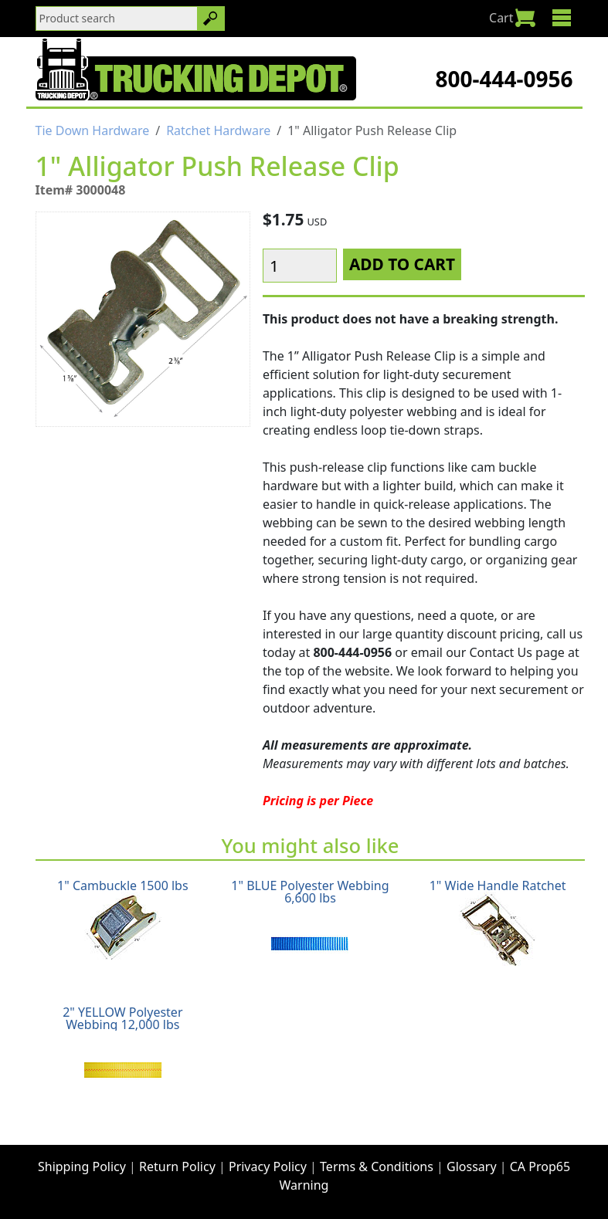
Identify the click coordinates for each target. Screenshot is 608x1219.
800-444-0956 (503, 78)
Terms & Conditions (376, 1166)
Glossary (472, 1166)
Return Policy (177, 1166)
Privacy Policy (268, 1166)
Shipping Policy (82, 1166)
